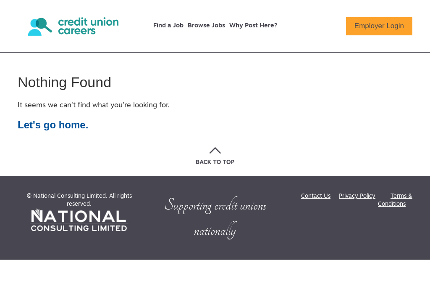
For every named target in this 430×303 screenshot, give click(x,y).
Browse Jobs (206, 26)
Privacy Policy (357, 196)
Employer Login (379, 26)
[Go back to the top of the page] (215, 155)
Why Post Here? (253, 26)
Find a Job (168, 26)
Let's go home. (53, 124)
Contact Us (315, 196)
